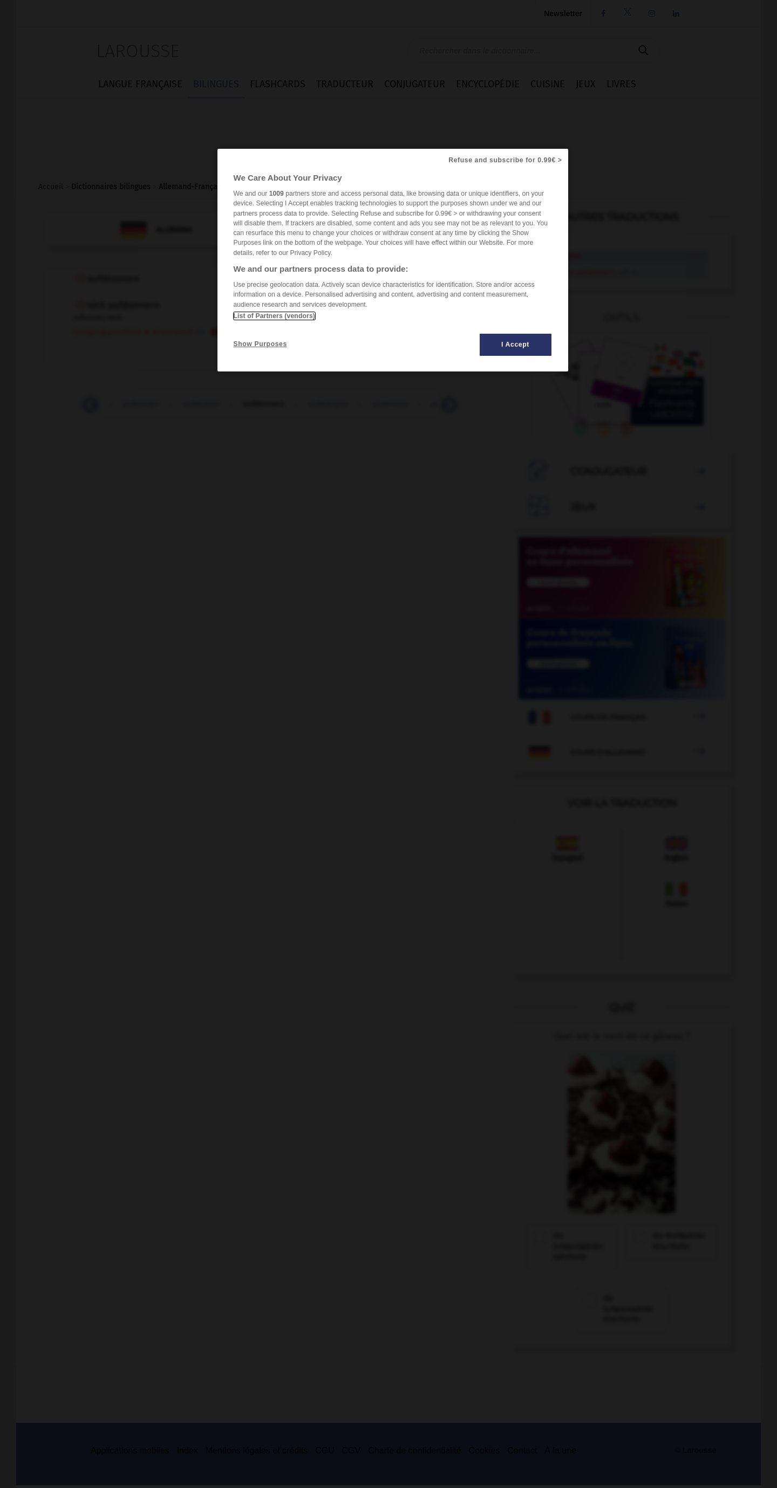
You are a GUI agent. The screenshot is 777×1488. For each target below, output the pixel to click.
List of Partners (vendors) (274, 316)
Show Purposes (260, 344)
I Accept (515, 344)
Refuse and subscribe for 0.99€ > (505, 160)
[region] (392, 260)
